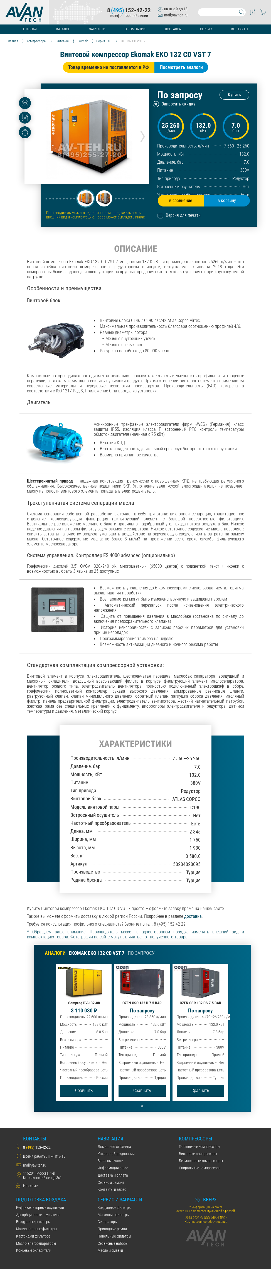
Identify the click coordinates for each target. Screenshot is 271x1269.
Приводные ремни (112, 1229)
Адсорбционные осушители (38, 1215)
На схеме (30, 1186)
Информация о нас (113, 1168)
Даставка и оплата (113, 1175)
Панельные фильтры (114, 1236)
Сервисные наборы (113, 1243)
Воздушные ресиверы (33, 1221)
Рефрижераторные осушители (40, 1207)
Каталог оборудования (116, 1154)
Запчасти (97, 29)
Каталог (63, 29)
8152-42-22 (129, 10)
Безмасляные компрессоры (201, 1161)
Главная (30, 29)
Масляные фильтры (113, 1215)
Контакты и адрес (112, 1189)
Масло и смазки (110, 1250)
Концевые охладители (33, 1250)
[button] (85, 198)
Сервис (206, 29)
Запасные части (110, 1161)
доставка (193, 916)
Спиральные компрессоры (200, 1168)
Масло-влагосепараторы (36, 1243)
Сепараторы (107, 1221)
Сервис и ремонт (111, 1182)
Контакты (239, 29)
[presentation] (142, 135)
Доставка (173, 29)
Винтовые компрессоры (198, 1154)
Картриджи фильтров (33, 1236)
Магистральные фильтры (36, 1229)
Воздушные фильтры (114, 1207)
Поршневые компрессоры (199, 1146)
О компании (135, 29)
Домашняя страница (114, 1146)
